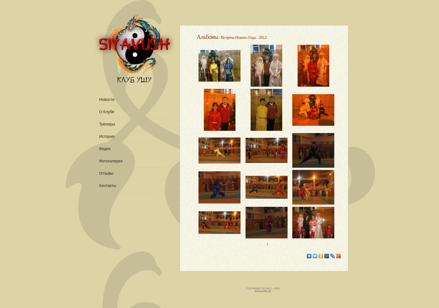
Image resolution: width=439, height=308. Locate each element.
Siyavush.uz (263, 291)
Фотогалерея (111, 161)
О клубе (106, 112)
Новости (106, 99)
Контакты (107, 185)
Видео (105, 148)
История (106, 136)
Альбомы (207, 37)
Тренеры (107, 124)
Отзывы (106, 173)
